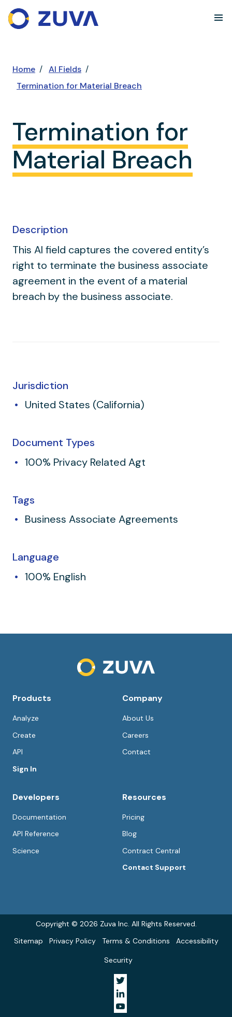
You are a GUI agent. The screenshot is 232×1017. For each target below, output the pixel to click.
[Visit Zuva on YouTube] (120, 1006)
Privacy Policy (72, 941)
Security (118, 960)
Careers (135, 735)
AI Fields (65, 69)
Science (25, 850)
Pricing (133, 817)
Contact (136, 751)
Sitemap (28, 941)
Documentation (39, 817)
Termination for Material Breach (79, 85)
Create (24, 735)
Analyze (25, 718)
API (17, 751)
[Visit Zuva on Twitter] (120, 980)
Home (23, 69)
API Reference (35, 833)
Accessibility (197, 941)
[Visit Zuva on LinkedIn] (120, 993)
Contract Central (151, 850)
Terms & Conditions (136, 941)
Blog (129, 833)
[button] (218, 17)
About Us (138, 718)
